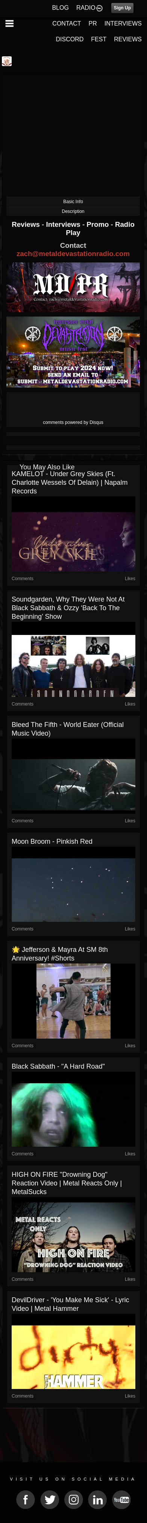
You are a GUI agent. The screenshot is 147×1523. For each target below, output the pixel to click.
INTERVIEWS (123, 23)
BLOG (60, 8)
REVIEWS (128, 39)
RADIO (85, 8)
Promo (98, 224)
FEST (98, 39)
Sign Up (122, 8)
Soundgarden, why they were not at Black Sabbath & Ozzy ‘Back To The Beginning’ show (68, 608)
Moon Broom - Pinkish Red (52, 841)
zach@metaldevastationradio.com (73, 254)
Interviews (64, 224)
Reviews (27, 224)
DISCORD (70, 39)
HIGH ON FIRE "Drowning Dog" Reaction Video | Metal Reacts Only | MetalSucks (67, 1183)
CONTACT (66, 23)
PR (92, 23)
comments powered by (73, 422)
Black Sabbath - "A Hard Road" (58, 1066)
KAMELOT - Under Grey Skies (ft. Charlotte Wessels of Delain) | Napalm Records (69, 482)
